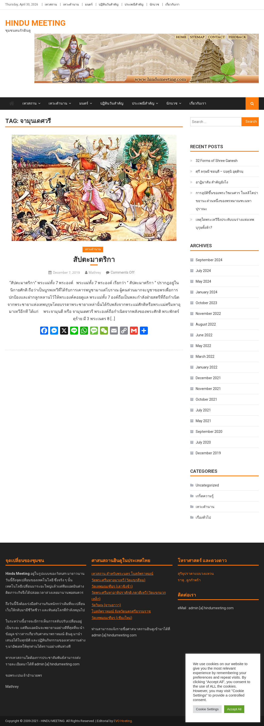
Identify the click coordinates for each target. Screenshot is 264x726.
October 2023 (206, 303)
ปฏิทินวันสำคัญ (108, 4)
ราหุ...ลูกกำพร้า (189, 580)
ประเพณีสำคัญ (134, 4)
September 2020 (209, 432)
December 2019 (208, 453)
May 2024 (203, 281)
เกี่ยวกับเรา (172, 4)
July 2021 (203, 410)
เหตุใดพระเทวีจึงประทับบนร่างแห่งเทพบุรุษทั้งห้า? (225, 224)
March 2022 (205, 357)
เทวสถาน (51, 4)
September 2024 (209, 260)
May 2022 (203, 346)
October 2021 (206, 399)
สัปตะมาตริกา (94, 259)
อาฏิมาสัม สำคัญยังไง (212, 182)
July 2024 (203, 271)
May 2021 (203, 421)
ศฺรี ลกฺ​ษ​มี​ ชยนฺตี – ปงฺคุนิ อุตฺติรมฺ (219, 171)
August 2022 (206, 324)
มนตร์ (88, 4)
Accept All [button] (234, 709)
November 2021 (208, 389)
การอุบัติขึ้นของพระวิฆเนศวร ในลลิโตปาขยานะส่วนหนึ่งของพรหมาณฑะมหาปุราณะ (227, 201)
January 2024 (206, 292)
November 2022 (208, 314)
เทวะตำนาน (71, 4)
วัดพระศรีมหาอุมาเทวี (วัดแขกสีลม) (118, 580)
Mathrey (95, 272)
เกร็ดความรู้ (205, 496)
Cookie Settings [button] (207, 709)
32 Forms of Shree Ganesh (217, 161)
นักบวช (154, 4)
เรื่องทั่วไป (203, 517)
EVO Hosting (123, 721)
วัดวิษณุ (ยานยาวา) (106, 605)
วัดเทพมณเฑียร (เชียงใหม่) (111, 618)
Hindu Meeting (35, 23)
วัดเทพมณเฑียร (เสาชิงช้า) (112, 586)
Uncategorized (207, 485)
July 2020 (203, 442)
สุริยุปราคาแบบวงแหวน (196, 574)
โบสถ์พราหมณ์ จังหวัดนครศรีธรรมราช (121, 611)
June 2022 (204, 335)
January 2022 (206, 367)
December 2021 (208, 378)
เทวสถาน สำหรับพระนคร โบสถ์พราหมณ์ (122, 574)
